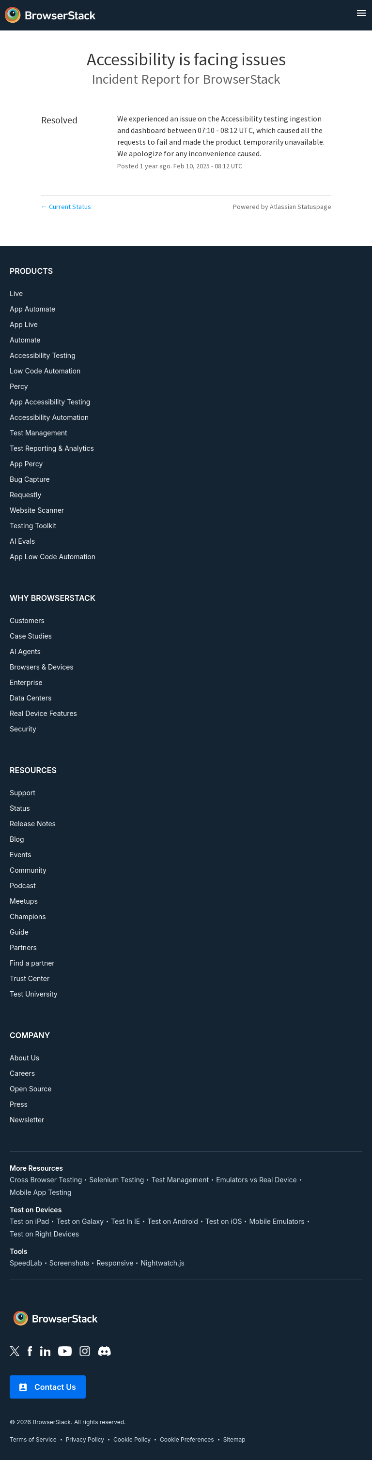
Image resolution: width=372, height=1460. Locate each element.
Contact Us (47, 1387)
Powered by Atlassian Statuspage (282, 206)
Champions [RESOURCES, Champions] (28, 916)
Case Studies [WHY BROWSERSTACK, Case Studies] (31, 636)
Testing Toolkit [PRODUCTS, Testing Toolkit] (33, 525)
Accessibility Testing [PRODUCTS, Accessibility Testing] (43, 355)
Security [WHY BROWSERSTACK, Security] (23, 729)
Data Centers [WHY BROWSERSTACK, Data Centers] (30, 698)
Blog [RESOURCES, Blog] (17, 839)
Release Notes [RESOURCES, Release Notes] (33, 823)
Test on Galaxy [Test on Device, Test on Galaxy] (80, 1221)
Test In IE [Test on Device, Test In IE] (125, 1221)
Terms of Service (33, 1439)
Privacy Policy (85, 1439)
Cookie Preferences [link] (187, 1439)
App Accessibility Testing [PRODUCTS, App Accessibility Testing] (50, 402)
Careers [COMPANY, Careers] (22, 1073)
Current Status (66, 206)
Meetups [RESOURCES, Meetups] (24, 901)
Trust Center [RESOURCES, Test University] (29, 978)
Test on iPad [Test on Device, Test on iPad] (29, 1221)
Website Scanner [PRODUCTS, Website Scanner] (37, 510)
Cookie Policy (132, 1439)
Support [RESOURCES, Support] (22, 793)
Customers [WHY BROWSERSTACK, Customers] (27, 620)
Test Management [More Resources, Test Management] (180, 1180)
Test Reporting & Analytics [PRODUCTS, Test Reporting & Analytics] (52, 448)
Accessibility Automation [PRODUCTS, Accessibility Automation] (49, 417)
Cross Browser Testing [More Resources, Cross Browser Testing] (46, 1180)
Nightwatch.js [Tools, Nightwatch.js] (162, 1263)
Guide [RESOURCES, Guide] (19, 932)
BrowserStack (241, 79)
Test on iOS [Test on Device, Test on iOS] (223, 1221)
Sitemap (234, 1439)
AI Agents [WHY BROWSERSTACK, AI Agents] (25, 651)
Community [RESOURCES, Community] (28, 870)
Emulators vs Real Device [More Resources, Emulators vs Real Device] (256, 1180)
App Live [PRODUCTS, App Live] (24, 324)
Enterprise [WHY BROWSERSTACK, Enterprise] (26, 682)
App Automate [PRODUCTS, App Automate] (32, 309)
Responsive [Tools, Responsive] (114, 1263)
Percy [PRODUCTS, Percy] (19, 386)
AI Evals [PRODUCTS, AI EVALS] (22, 541)
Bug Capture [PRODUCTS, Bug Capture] (30, 479)
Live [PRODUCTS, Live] (16, 293)
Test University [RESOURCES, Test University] (34, 994)
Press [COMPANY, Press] (19, 1104)
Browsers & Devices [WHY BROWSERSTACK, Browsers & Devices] (42, 667)
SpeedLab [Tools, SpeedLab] (26, 1263)
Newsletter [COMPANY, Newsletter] (27, 1120)
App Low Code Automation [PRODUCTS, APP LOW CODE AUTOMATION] (52, 556)
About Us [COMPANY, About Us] (24, 1058)
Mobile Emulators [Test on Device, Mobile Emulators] (276, 1221)
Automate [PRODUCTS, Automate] (25, 340)
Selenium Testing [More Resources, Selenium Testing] (116, 1180)
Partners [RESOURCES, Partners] (23, 947)
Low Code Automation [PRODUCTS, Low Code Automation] (45, 371)
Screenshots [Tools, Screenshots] (69, 1263)
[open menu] (361, 13)
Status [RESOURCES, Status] (20, 808)
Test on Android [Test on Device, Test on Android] (172, 1221)
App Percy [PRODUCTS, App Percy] (26, 464)
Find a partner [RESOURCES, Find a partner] (32, 963)
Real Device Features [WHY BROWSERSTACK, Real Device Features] (43, 713)
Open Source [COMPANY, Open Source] (31, 1089)
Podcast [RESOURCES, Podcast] (23, 885)
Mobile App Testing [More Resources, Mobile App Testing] (41, 1192)
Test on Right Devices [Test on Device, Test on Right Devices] (44, 1234)
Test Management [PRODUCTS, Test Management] (38, 433)
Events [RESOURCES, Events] (20, 854)
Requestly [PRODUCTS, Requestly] (25, 495)
